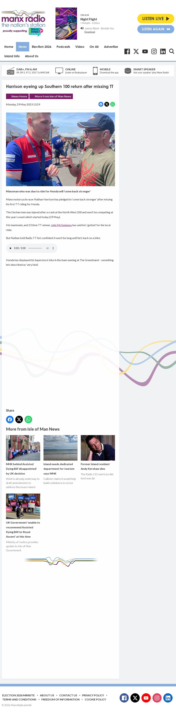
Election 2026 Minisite (18, 695)
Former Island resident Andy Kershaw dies (98, 452)
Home (8, 47)
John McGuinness (61, 225)
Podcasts (63, 47)
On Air (94, 47)
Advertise (111, 47)
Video (79, 47)
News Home (19, 96)
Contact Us (68, 695)
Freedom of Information (60, 699)
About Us (31, 56)
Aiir (30, 705)
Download (90, 32)
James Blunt (92, 28)
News (23, 47)
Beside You (107, 28)
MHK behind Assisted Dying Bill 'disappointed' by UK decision (23, 455)
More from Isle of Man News (53, 96)
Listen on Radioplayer (76, 72)
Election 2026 (41, 47)
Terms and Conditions (19, 699)
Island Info (12, 56)
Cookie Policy (95, 699)
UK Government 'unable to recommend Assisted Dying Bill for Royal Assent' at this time (23, 516)
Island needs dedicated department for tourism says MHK (60, 455)
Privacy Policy (93, 695)
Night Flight (88, 19)
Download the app (109, 72)
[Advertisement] (70, 620)
